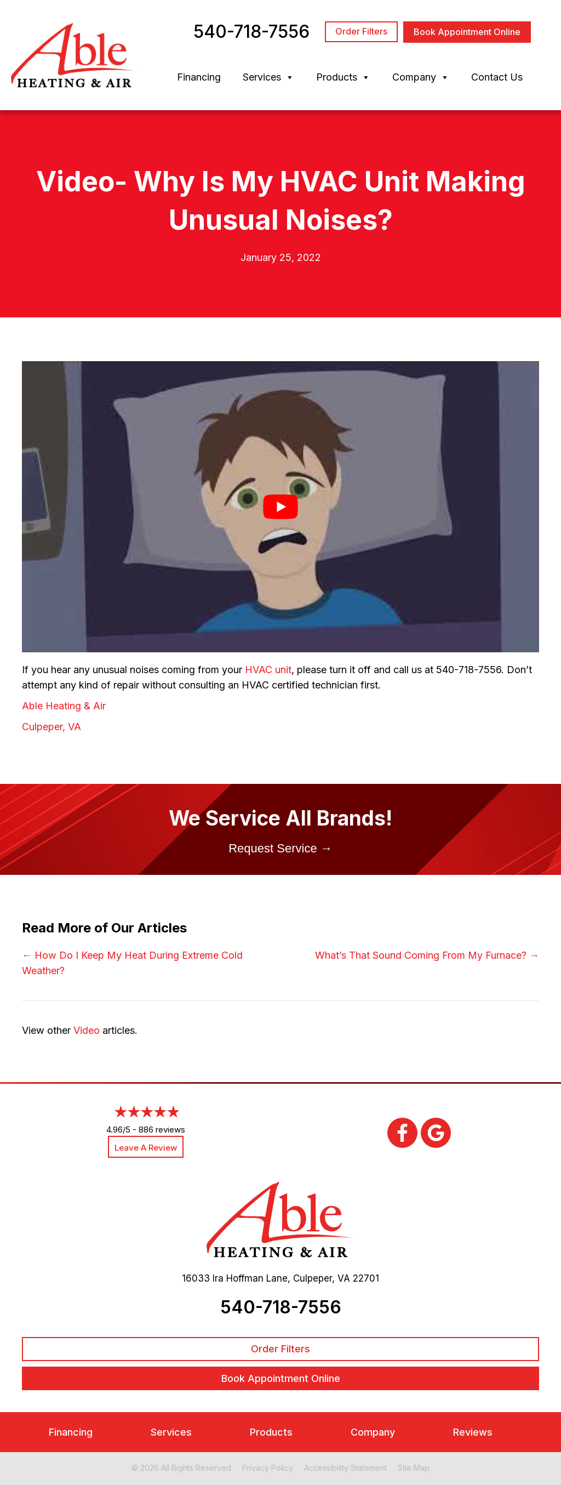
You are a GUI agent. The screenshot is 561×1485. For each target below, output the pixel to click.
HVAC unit (268, 669)
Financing (199, 77)
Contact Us (497, 77)
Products (343, 77)
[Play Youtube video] (280, 506)
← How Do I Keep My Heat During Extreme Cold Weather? (132, 962)
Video (86, 1030)
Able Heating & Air (64, 706)
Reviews (473, 1432)
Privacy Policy (267, 1467)
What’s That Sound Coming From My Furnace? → (427, 955)
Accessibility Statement (345, 1467)
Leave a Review (146, 1147)
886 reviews (162, 1129)
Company (420, 77)
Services (268, 77)
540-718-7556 (280, 1307)
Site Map (414, 1467)
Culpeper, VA (51, 726)
